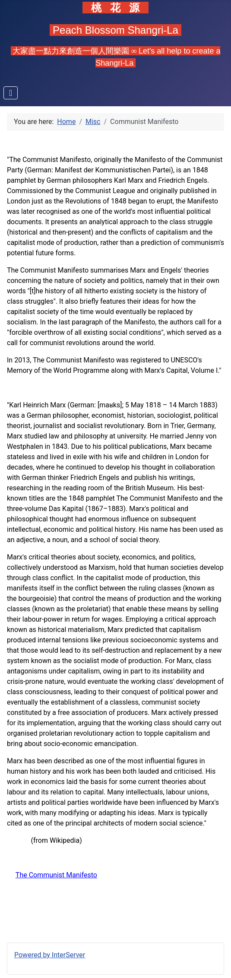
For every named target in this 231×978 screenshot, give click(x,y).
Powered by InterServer (49, 955)
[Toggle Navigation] (10, 92)
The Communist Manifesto (56, 875)
